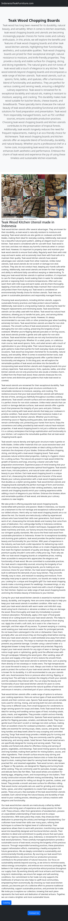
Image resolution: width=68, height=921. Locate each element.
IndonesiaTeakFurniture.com (17, 3)
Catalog (6, 902)
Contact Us (34, 913)
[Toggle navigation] (63, 3)
